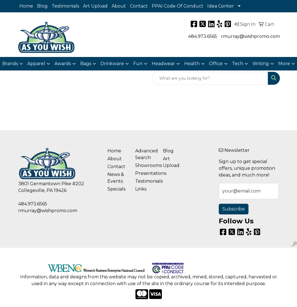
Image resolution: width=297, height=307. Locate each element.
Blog (42, 6)
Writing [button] (260, 63)
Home (26, 6)
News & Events (115, 178)
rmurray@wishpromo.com (250, 36)
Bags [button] (85, 63)
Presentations (145, 173)
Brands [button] (10, 63)
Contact (139, 6)
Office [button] (216, 63)
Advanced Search (145, 154)
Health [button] (192, 63)
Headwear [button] (163, 63)
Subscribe (233, 209)
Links (140, 189)
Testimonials (65, 6)
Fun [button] (137, 63)
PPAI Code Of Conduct (177, 6)
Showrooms (145, 165)
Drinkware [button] (112, 63)
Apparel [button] (36, 63)
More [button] (284, 63)
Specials (116, 189)
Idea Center (220, 6)
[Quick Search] (210, 78)
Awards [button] (62, 63)
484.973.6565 (202, 36)
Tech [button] (237, 63)
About (119, 6)
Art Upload (95, 6)
